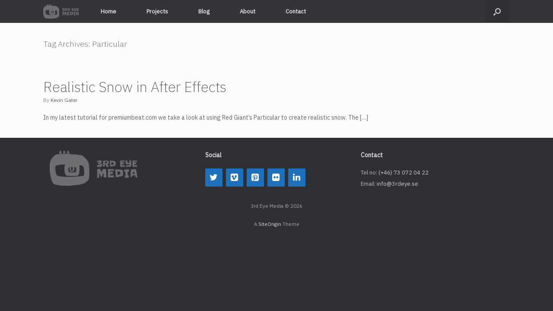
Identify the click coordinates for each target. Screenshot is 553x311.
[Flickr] (276, 177)
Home (108, 11)
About (247, 11)
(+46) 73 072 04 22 (403, 172)
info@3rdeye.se (397, 183)
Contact (296, 11)
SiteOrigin (269, 224)
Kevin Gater (64, 100)
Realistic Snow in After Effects (134, 87)
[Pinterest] (255, 177)
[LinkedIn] (296, 177)
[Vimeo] (234, 177)
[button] (497, 11)
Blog (204, 11)
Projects (157, 11)
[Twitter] (213, 177)
